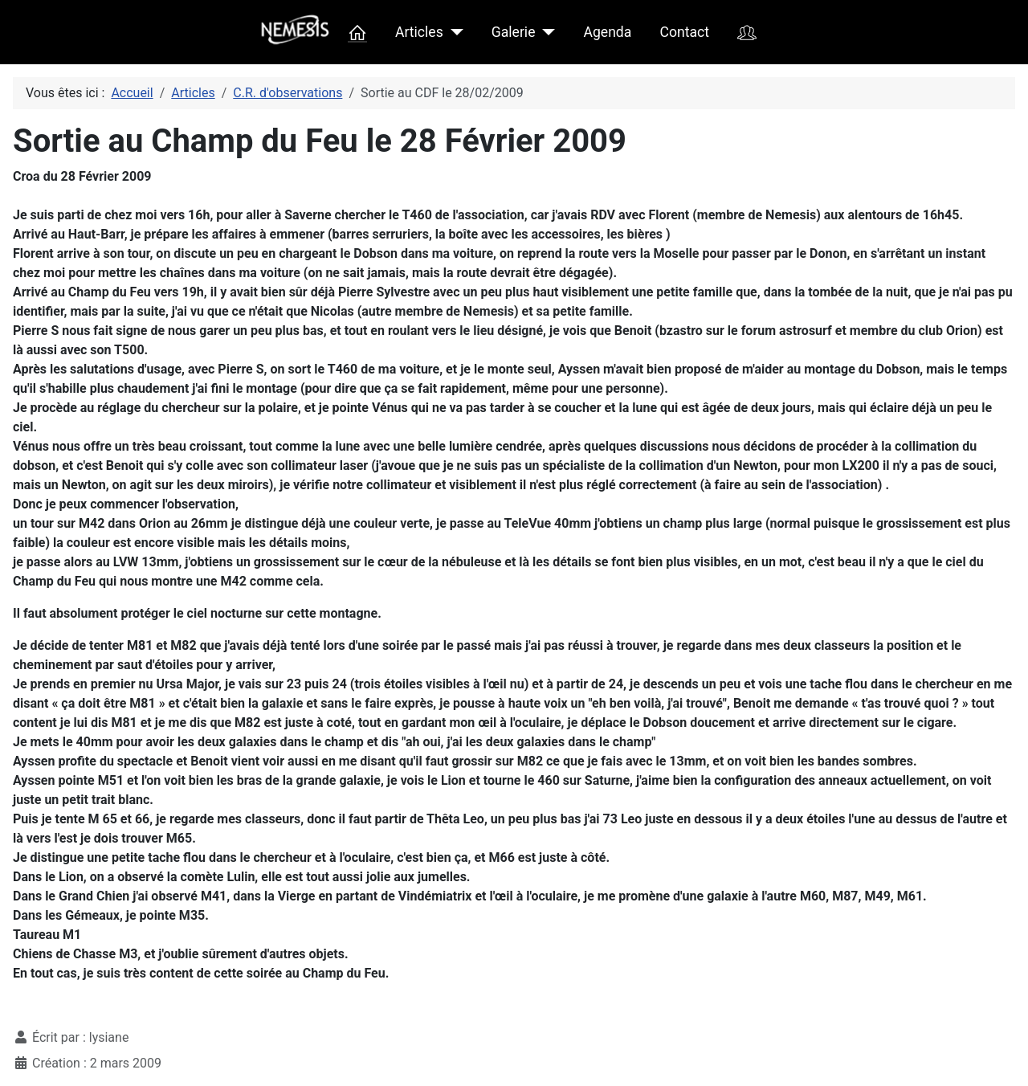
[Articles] (453, 32)
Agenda (607, 32)
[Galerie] (545, 32)
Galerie (514, 32)
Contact (685, 32)
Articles (419, 32)
